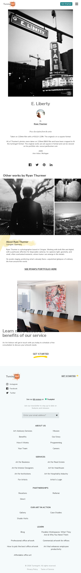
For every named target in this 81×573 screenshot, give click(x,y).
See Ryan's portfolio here (40, 269)
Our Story (56, 436)
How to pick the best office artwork (22, 546)
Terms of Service (47, 569)
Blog (23, 532)
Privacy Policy (32, 569)
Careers (56, 448)
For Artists (22, 479)
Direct (22, 499)
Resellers (22, 493)
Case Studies (56, 512)
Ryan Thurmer (40, 124)
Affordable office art (23, 555)
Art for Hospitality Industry (56, 473)
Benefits (22, 436)
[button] (76, 4)
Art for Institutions (23, 473)
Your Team (22, 448)
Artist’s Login (56, 479)
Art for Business (23, 462)
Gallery (23, 512)
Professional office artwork (22, 540)
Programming (56, 442)
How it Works (23, 442)
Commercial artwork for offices (56, 540)
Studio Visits (22, 518)
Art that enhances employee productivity (56, 548)
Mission (56, 431)
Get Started (66, 4)
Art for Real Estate (56, 462)
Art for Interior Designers (23, 468)
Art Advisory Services (22, 431)
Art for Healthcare (56, 468)
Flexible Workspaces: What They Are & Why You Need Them (56, 533)
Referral (56, 493)
